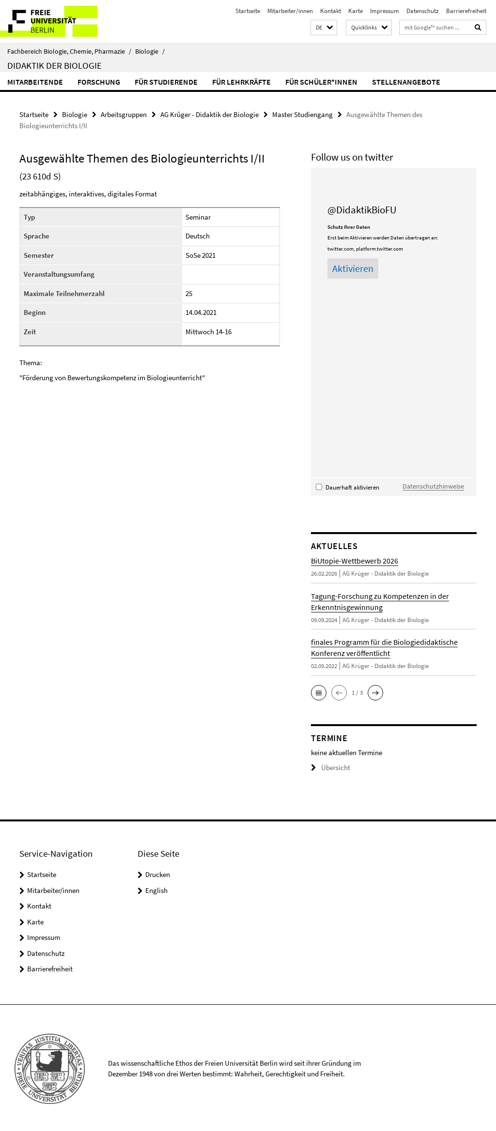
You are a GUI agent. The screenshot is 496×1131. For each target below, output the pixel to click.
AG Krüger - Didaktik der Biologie (209, 114)
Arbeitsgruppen (124, 114)
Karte (355, 11)
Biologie (150, 51)
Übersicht (328, 766)
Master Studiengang (302, 114)
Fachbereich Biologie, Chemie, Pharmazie (69, 51)
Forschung (99, 82)
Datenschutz (422, 11)
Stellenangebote (406, 82)
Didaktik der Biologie (54, 65)
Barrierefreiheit (466, 11)
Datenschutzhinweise (430, 485)
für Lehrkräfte (241, 82)
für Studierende (166, 82)
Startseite (247, 11)
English (156, 888)
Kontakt (330, 11)
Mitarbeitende (35, 82)
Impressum (384, 11)
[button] (323, 28)
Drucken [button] (157, 873)
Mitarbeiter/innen (290, 11)
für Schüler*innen (321, 82)
